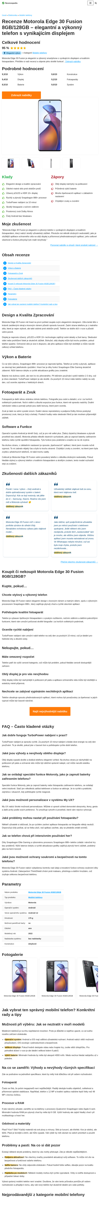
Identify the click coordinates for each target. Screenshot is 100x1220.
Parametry (12, 295)
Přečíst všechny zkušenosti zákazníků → (79, 564)
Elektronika (12, 15)
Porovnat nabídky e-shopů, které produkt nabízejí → (74, 246)
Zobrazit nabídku (74, 62)
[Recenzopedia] (10, 3)
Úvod (4, 15)
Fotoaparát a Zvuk (15, 274)
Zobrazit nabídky (21, 95)
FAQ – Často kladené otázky (20, 289)
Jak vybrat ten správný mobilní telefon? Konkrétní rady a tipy (33, 305)
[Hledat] (96, 3)
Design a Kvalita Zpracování (19, 264)
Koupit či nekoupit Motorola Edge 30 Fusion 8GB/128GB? (32, 284)
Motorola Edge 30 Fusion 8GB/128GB (45, 899)
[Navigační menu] (90, 3)
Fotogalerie (12, 300)
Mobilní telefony (25, 15)
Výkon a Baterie (14, 269)
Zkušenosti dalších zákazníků (20, 279)
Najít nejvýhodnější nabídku (50, 714)
